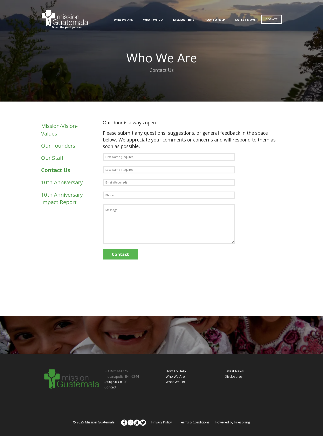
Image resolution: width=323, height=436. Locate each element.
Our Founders (58, 145)
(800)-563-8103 (116, 382)
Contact (110, 387)
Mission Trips (183, 20)
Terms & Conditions (194, 422)
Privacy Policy (161, 422)
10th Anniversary (62, 182)
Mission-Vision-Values (59, 129)
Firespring (242, 422)
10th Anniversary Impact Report (62, 198)
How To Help (215, 20)
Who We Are (123, 20)
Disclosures (233, 376)
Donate (271, 19)
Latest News (245, 20)
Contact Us (55, 170)
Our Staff (52, 157)
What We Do (153, 20)
